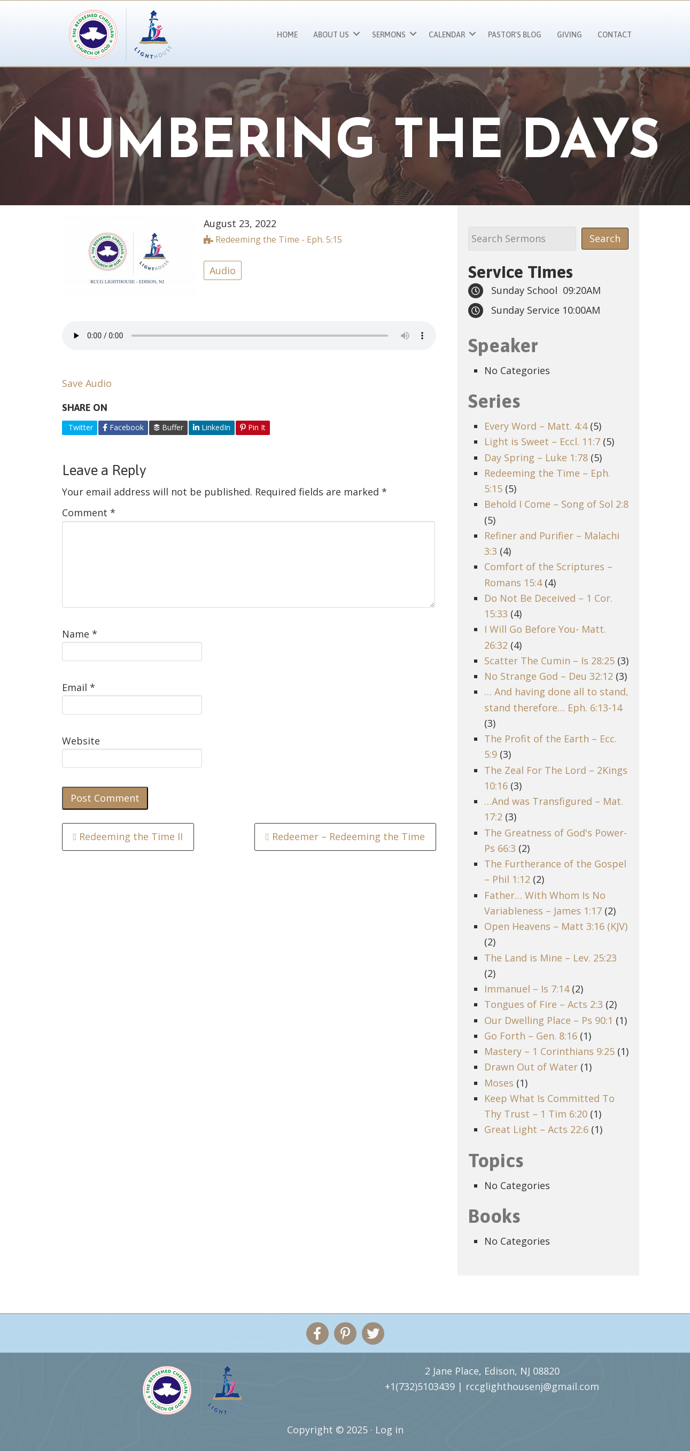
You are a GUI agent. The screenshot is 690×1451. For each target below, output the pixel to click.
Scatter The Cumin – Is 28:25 (549, 660)
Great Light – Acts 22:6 (536, 1129)
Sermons (389, 34)
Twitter (79, 427)
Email (78, 687)
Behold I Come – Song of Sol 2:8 (556, 504)
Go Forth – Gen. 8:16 (530, 1035)
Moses (499, 1082)
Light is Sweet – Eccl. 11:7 (542, 441)
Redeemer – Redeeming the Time (345, 836)
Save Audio (87, 383)
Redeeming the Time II (128, 836)
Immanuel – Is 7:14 (526, 988)
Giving (569, 34)
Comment (88, 512)
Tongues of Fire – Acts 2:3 (543, 1004)
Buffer (168, 427)
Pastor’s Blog (514, 34)
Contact (615, 34)
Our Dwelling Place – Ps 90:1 (548, 1020)
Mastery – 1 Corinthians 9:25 (549, 1051)
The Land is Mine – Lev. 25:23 (550, 957)
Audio (223, 270)
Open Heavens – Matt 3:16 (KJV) (555, 926)
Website (81, 740)
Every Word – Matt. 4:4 (535, 426)
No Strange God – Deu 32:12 (548, 676)
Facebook (123, 427)
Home (287, 34)
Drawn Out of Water (531, 1066)
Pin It (253, 427)
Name (79, 633)
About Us (331, 34)
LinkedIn (211, 427)
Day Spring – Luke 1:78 (536, 457)
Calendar (447, 34)
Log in (389, 1429)
